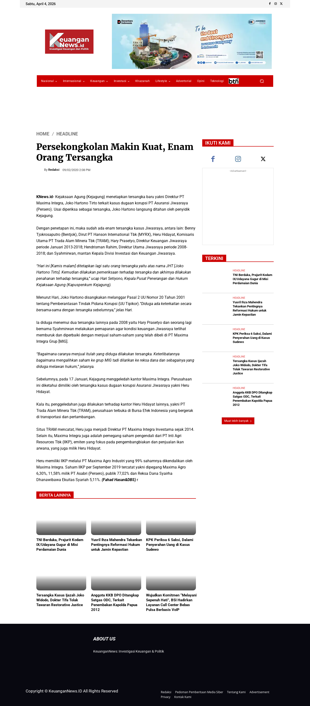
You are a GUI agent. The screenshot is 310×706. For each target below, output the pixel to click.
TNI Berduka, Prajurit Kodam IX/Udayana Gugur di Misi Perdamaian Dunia (59, 545)
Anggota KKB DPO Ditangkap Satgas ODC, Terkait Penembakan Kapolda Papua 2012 (115, 602)
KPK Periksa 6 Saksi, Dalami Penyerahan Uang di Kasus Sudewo (169, 545)
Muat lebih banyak (238, 421)
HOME (42, 134)
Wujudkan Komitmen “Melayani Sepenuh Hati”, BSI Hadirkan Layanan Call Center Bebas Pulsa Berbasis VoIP (171, 602)
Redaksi (53, 169)
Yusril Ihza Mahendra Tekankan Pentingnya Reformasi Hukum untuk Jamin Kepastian (116, 545)
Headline (67, 134)
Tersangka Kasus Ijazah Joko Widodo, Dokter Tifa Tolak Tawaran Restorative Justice (60, 600)
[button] (261, 81)
